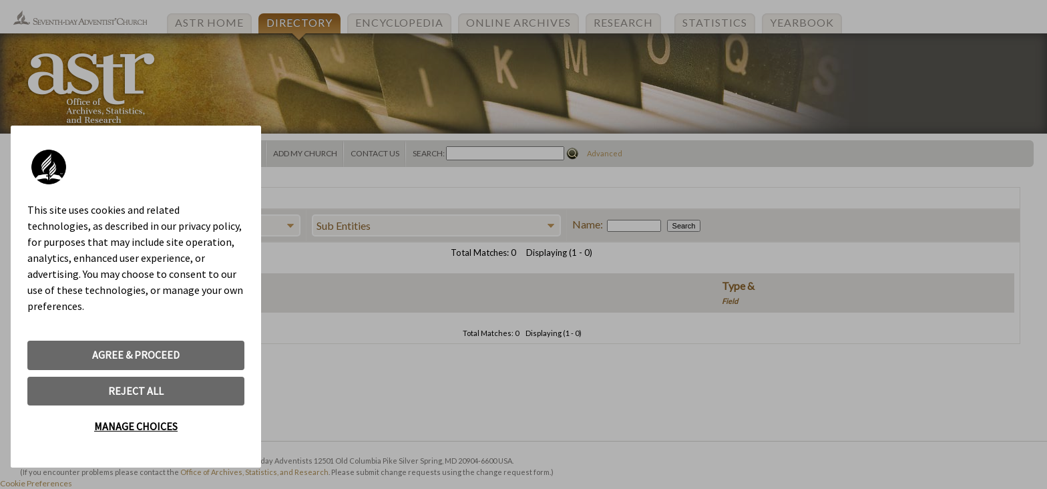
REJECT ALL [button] (136, 390)
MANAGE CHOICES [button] (136, 426)
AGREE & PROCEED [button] (136, 354)
